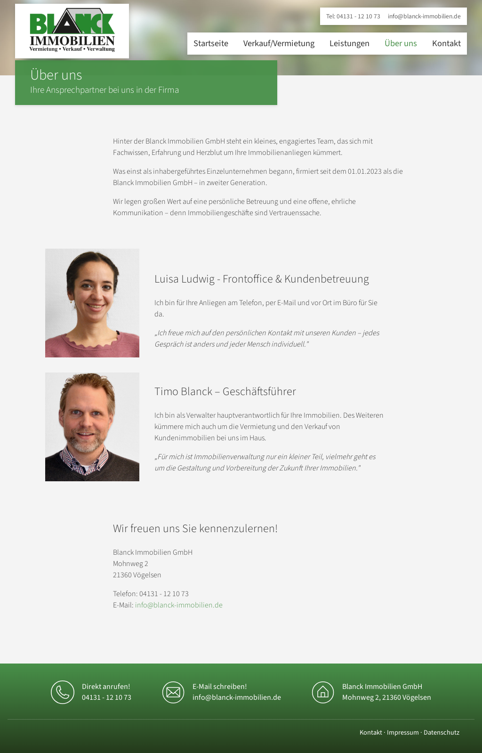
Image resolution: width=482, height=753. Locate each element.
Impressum (403, 732)
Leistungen (349, 43)
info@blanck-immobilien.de (424, 16)
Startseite (210, 43)
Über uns (401, 43)
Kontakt (446, 43)
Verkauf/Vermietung (278, 43)
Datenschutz (441, 732)
